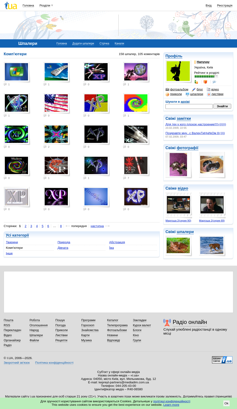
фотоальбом (176, 89)
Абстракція (117, 242)
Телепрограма (117, 325)
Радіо (8, 345)
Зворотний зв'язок (17, 362)
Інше (9, 253)
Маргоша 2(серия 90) (178, 220)
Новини (112, 335)
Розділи (45, 5)
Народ (34, 330)
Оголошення (39, 325)
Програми (88, 320)
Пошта (8, 320)
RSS (7, 325)
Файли (34, 340)
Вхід (209, 5)
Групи (137, 340)
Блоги (137, 330)
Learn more (171, 404)
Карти (85, 335)
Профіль (173, 56)
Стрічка (104, 43)
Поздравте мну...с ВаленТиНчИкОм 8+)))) (195, 133)
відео (213, 89)
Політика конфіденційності (54, 362)
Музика (86, 340)
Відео (8, 335)
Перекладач (12, 330)
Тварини (12, 242)
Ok (226, 403)
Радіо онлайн (190, 322)
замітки (184, 118)
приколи (173, 94)
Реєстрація (224, 5)
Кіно (136, 335)
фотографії (187, 148)
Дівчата (63, 247)
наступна (97, 226)
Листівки (61, 335)
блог (197, 89)
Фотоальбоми (117, 330)
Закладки (139, 320)
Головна (28, 5)
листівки (215, 94)
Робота (35, 320)
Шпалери (36, 335)
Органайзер (12, 340)
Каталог (112, 320)
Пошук (60, 320)
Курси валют (142, 325)
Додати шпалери (83, 43)
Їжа (111, 247)
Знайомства (90, 330)
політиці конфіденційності (171, 401)
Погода (60, 325)
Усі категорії (17, 235)
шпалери (194, 94)
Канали (119, 43)
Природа (64, 242)
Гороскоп (87, 325)
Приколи (61, 330)
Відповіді (113, 340)
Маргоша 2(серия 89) (212, 220)
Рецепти (61, 340)
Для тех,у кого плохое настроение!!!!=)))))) (195, 124)
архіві (185, 101)
